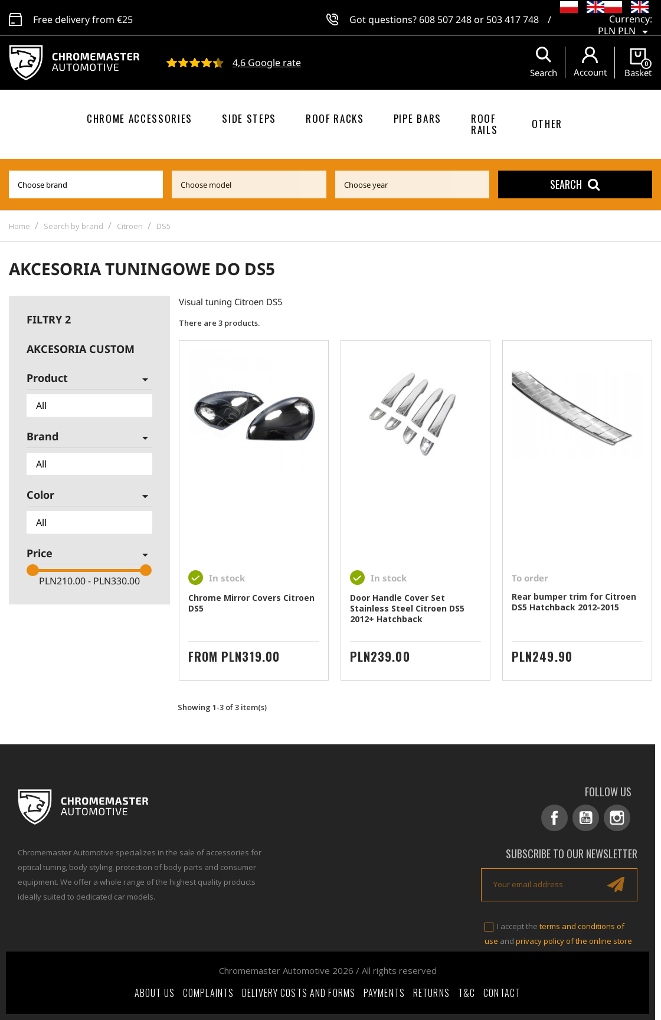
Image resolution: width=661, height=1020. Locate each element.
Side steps (249, 118)
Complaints (208, 993)
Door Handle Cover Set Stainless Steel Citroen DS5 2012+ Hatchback (407, 608)
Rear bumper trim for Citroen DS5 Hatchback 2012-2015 (574, 602)
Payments (384, 993)
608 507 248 (445, 18)
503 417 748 (512, 18)
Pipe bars (417, 118)
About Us (155, 993)
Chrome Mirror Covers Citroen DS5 (251, 603)
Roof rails (484, 124)
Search (575, 184)
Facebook (554, 818)
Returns (431, 993)
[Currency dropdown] (625, 24)
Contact (502, 993)
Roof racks (335, 118)
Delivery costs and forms (298, 993)
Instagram (617, 818)
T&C (466, 993)
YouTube (585, 818)
